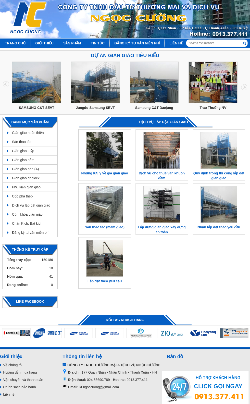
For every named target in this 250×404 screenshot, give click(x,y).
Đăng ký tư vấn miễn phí (31, 233)
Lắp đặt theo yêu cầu (105, 281)
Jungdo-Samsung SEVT (95, 108)
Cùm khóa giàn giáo (27, 214)
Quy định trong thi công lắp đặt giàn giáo (218, 175)
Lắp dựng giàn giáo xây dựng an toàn (162, 229)
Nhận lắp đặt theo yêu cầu (219, 227)
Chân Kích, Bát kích (27, 223)
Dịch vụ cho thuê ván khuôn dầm (162, 175)
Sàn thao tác (21, 142)
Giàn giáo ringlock (25, 178)
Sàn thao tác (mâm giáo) (105, 227)
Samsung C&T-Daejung (154, 108)
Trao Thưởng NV (213, 108)
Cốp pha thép (22, 196)
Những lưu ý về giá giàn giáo (104, 173)
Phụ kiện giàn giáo (26, 187)
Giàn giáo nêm (23, 160)
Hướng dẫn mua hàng (20, 372)
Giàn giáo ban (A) (25, 169)
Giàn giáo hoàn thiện (28, 133)
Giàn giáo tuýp (23, 151)
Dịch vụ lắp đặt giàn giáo (31, 205)
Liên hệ (8, 394)
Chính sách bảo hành (19, 387)
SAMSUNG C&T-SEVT (36, 108)
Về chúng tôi (12, 365)
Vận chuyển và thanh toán (23, 380)
